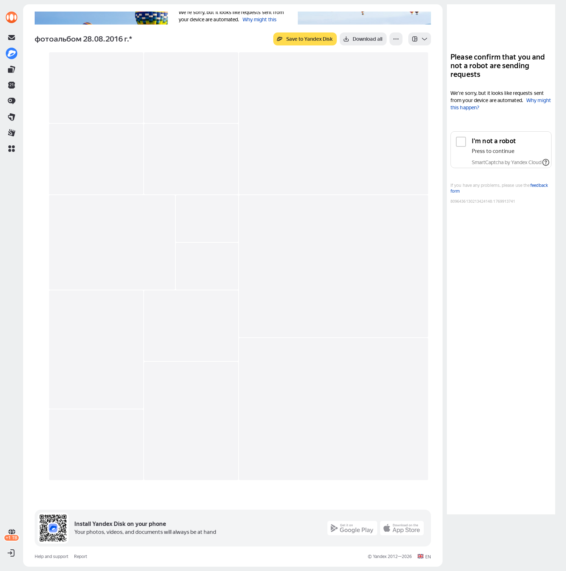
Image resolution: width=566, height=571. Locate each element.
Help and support (51, 556)
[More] (395, 38)
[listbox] (419, 38)
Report (80, 556)
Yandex (380, 556)
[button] (11, 148)
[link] (11, 17)
